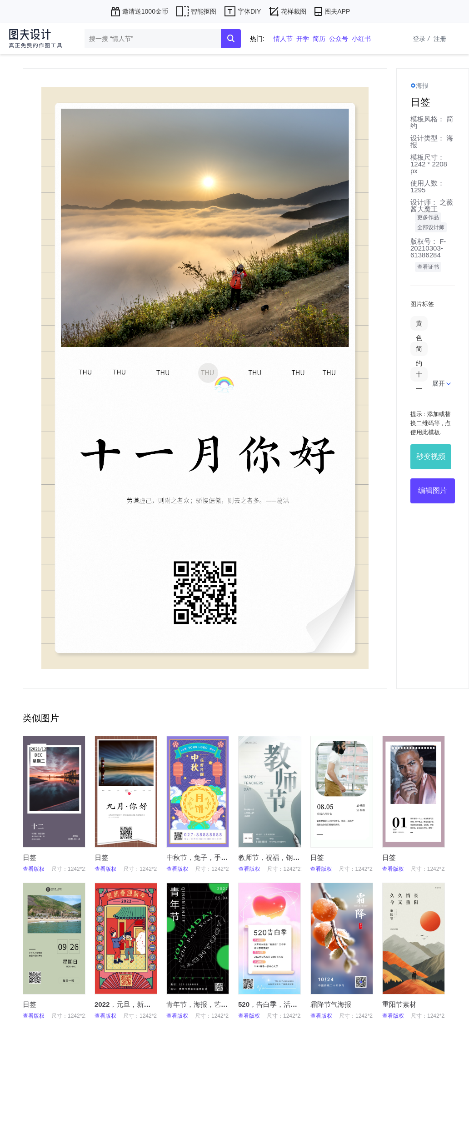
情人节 (283, 38)
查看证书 (428, 267)
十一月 (419, 389)
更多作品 (428, 217)
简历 (319, 38)
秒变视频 (430, 456)
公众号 (338, 38)
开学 (302, 38)
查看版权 (34, 869)
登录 (422, 38)
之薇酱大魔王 (431, 205)
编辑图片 (432, 490)
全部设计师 (430, 227)
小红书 (361, 38)
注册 (440, 38)
